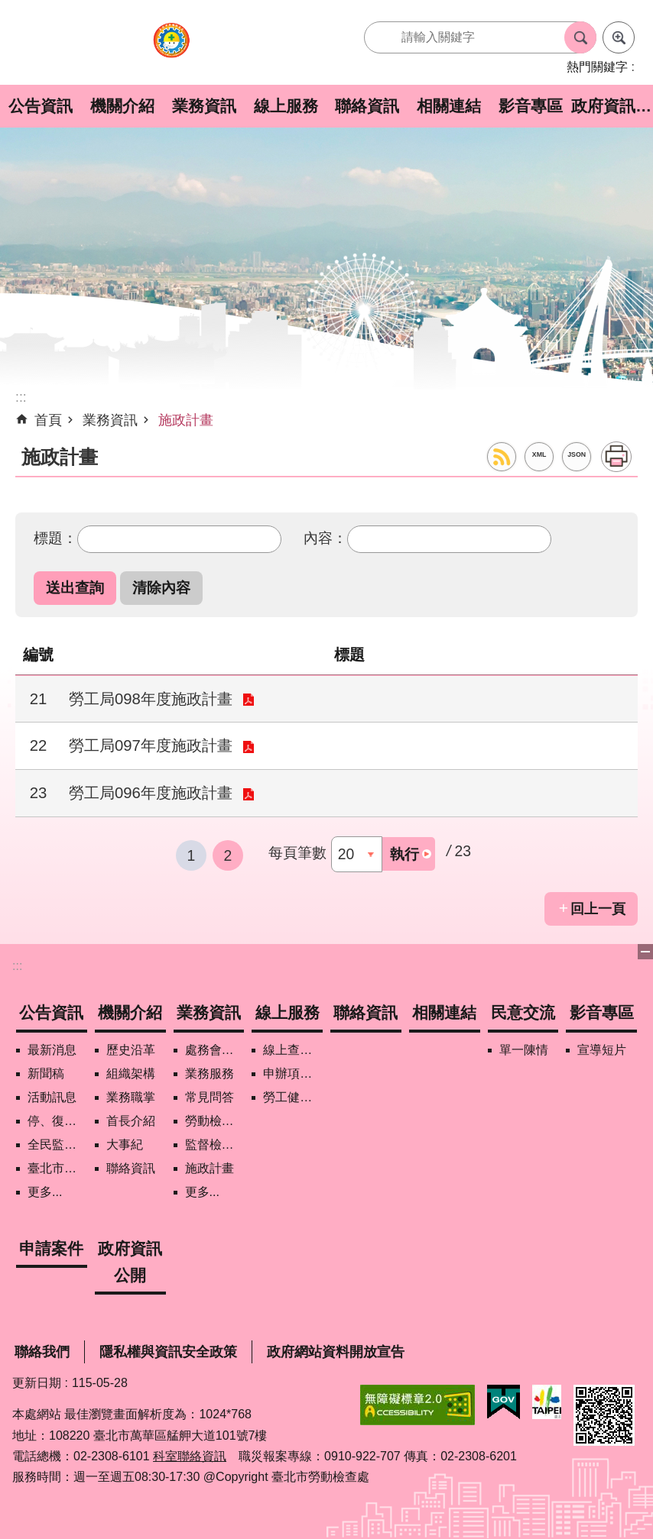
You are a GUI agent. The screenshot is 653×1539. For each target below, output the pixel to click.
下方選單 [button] (645, 951)
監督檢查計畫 (215, 1144)
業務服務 (209, 1073)
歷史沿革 (130, 1049)
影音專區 (531, 106)
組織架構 (130, 1073)
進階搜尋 (619, 37)
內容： (325, 537)
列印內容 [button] (616, 456)
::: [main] (21, 397)
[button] (75, 587)
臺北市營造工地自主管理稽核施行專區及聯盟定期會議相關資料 (57, 1168)
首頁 (48, 420)
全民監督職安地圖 (57, 1144)
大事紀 (124, 1144)
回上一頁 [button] (597, 909)
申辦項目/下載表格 (293, 1073)
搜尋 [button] (580, 37)
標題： (55, 537)
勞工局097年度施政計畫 (150, 745)
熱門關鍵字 (597, 66)
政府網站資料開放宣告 (335, 1352)
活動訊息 (52, 1097)
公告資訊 (40, 106)
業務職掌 (130, 1097)
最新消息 (52, 1049)
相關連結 (449, 106)
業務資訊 (204, 106)
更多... (45, 1191)
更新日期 (36, 1382)
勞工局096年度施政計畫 (150, 792)
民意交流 (523, 1012)
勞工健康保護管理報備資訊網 (293, 1097)
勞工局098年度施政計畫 (150, 698)
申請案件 (51, 1248)
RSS (501, 456)
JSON (576, 454)
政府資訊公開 (612, 106)
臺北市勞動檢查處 (171, 48)
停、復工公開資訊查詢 (57, 1120)
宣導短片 (601, 1049)
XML (539, 454)
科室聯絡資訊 (189, 1456)
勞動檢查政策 (215, 1120)
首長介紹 (130, 1120)
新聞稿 (46, 1073)
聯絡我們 (42, 1352)
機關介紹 (122, 106)
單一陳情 (523, 1049)
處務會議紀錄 (215, 1049)
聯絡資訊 (367, 106)
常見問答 (209, 1097)
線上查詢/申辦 (293, 1049)
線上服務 (286, 106)
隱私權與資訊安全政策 (168, 1352)
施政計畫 (185, 420)
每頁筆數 (297, 852)
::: (17, 965)
